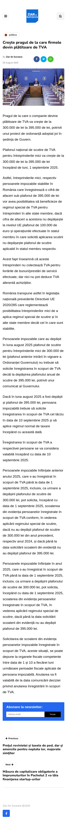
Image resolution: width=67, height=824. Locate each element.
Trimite (53, 714)
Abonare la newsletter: (24, 707)
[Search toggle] (60, 16)
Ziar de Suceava (14, 57)
